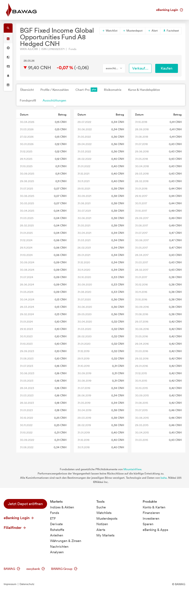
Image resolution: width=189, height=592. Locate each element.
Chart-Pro (86, 89)
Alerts (100, 530)
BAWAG (12, 569)
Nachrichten (59, 546)
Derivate (56, 524)
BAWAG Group (64, 569)
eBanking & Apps (155, 530)
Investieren (151, 518)
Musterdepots (106, 518)
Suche (101, 507)
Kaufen (166, 68)
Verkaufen (140, 68)
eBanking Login (169, 10)
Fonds (54, 513)
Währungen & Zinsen (65, 541)
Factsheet (171, 30)
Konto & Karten (154, 507)
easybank (35, 569)
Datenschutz (27, 584)
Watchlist (109, 30)
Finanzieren (151, 513)
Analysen (57, 552)
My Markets (105, 535)
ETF (53, 518)
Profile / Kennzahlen (54, 90)
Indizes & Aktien (62, 507)
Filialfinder (15, 527)
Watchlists (103, 513)
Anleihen (56, 535)
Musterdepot (132, 30)
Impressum (10, 584)
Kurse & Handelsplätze (144, 90)
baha (164, 477)
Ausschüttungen (54, 100)
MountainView (132, 469)
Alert (153, 30)
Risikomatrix (112, 90)
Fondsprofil (28, 100)
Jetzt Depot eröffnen (25, 504)
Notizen (102, 524)
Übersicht (27, 90)
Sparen (148, 524)
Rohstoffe (57, 530)
